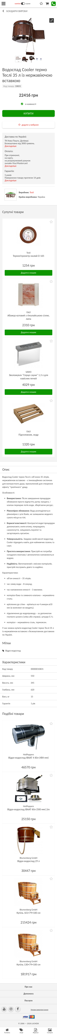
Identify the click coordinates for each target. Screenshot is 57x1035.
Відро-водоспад (13, 650)
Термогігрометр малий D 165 (28, 255)
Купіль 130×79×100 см (28, 964)
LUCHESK (35, 1023)
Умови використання (39, 1010)
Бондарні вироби (16, 11)
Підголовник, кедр (28, 434)
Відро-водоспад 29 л (28, 861)
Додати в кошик (28, 272)
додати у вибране (30, 124)
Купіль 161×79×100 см (28, 912)
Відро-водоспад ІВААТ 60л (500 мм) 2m (28, 809)
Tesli (32, 192)
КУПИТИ (28, 113)
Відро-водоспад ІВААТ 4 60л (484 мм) (28, 757)
